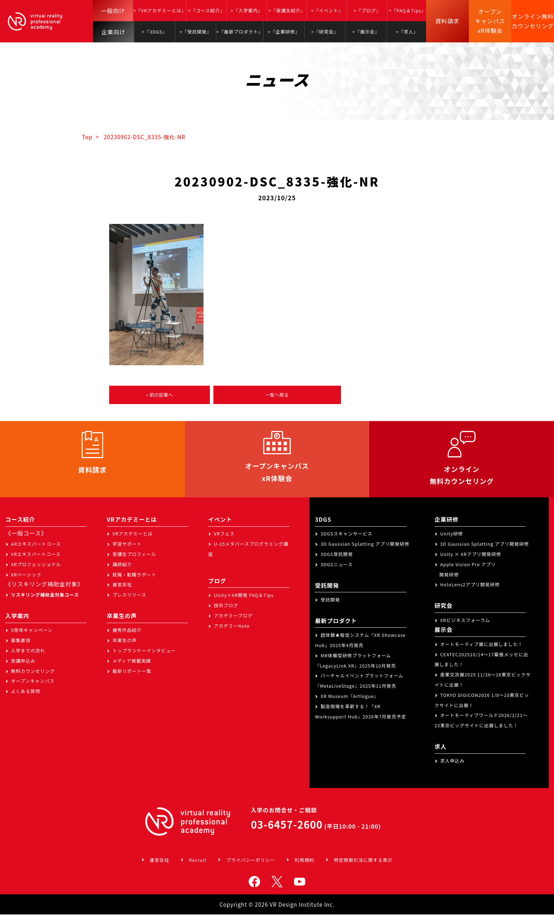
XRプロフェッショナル (36, 567)
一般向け (113, 10)
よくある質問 (25, 695)
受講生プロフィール (134, 558)
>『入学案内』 (247, 10)
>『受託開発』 (195, 31)
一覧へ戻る (277, 395)
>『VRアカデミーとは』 (159, 10)
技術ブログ (226, 609)
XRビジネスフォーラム (465, 623)
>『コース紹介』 (206, 10)
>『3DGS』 (154, 31)
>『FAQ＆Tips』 (407, 10)
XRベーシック (26, 578)
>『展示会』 (365, 31)
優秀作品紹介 (127, 633)
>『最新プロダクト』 (239, 31)
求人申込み (452, 764)
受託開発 (330, 603)
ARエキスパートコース (36, 547)
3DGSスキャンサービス (346, 537)
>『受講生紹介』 (287, 10)
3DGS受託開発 (336, 558)
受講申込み (23, 664)
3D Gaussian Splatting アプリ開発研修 (364, 547)
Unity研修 (451, 537)
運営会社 (122, 588)
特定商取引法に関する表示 (363, 863)
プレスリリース (129, 598)
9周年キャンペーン (32, 633)
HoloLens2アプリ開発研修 (470, 588)
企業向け (113, 32)
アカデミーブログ (233, 619)
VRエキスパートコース (36, 558)
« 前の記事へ (159, 395)
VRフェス (224, 537)
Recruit (198, 863)
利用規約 (304, 863)
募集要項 (20, 644)
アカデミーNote (231, 629)
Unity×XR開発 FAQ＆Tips (243, 599)
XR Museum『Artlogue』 (349, 700)
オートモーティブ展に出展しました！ (481, 647)
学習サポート (127, 547)
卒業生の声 (124, 644)
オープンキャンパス (32, 684)
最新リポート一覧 (131, 674)
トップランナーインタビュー (144, 654)
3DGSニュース (336, 567)
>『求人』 (407, 31)
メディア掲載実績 (131, 664)
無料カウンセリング (33, 674)
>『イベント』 (327, 10)
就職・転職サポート (134, 578)
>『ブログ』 (367, 10)
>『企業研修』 (284, 31)
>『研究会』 (324, 31)
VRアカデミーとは (132, 537)
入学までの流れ (28, 654)
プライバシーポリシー (250, 863)
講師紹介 (122, 567)
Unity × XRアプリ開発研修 (470, 558)
